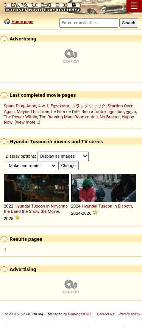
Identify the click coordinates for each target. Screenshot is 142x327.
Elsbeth (125, 206)
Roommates (86, 116)
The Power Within (20, 116)
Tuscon (38, 206)
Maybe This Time (33, 111)
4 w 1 (43, 105)
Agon (31, 105)
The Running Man (55, 116)
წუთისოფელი (122, 111)
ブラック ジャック (89, 105)
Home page (22, 21)
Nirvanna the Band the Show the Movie (36, 208)
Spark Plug (14, 105)
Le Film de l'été (65, 111)
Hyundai (22, 206)
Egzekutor (59, 105)
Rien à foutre (93, 111)
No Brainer (110, 116)
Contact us (105, 314)
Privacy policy (129, 314)
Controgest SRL (80, 314)
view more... (27, 122)
